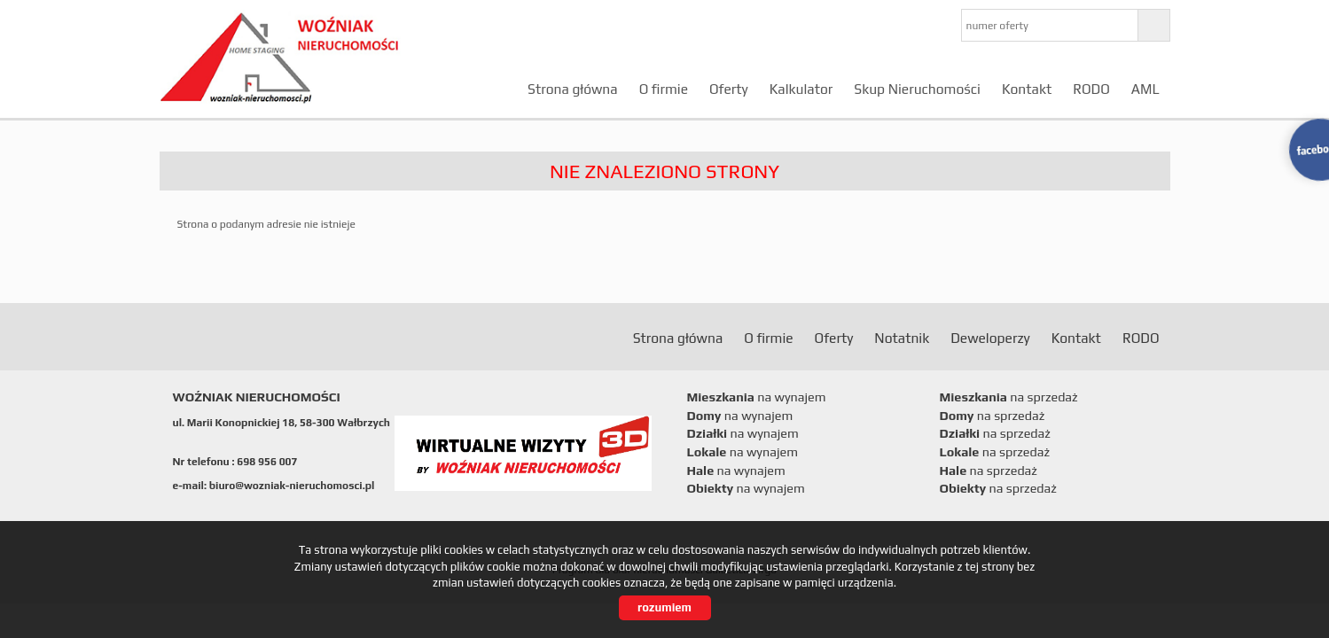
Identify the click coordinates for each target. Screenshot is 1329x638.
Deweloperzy (989, 338)
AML (1145, 89)
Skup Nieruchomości (917, 89)
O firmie (663, 89)
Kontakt (1026, 89)
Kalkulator (801, 89)
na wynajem (756, 397)
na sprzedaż (1009, 397)
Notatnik (901, 338)
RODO (1091, 89)
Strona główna (573, 89)
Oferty (728, 89)
